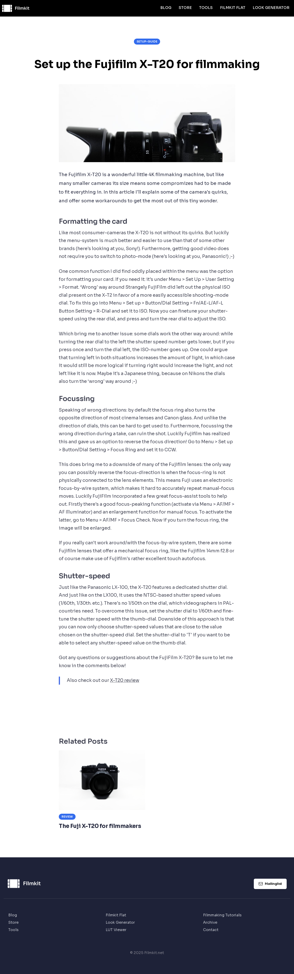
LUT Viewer (116, 929)
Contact (210, 929)
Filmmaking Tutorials (222, 915)
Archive (210, 922)
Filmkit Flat (232, 7)
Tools (206, 7)
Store (185, 7)
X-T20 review (124, 680)
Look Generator (271, 7)
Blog (165, 7)
